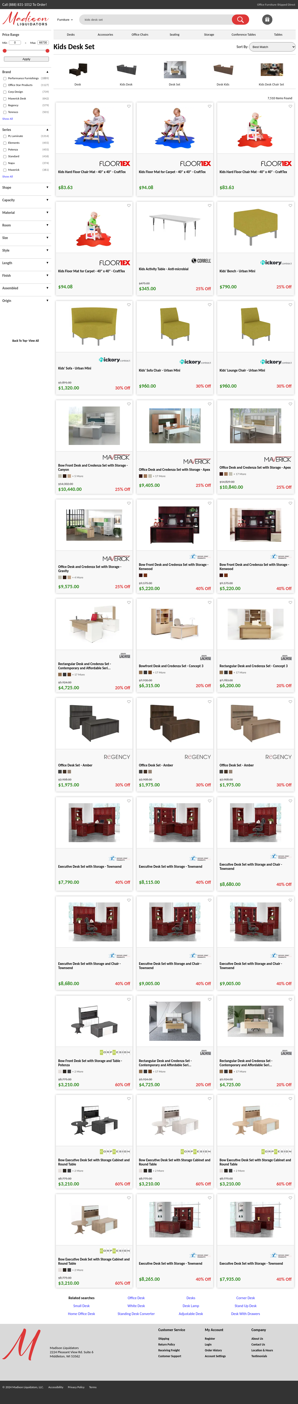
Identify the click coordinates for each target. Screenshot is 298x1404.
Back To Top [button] (19, 340)
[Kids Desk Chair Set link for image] (271, 71)
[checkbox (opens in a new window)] (4, 78)
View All (34, 340)
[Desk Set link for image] (174, 71)
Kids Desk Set (74, 46)
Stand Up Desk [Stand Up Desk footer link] (246, 1306)
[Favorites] (279, 23)
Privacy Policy (76, 1387)
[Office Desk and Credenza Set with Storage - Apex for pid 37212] (255, 442)
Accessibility (55, 1387)
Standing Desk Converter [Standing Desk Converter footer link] (136, 1314)
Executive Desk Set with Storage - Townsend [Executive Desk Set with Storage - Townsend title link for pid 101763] (90, 866)
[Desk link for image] (78, 71)
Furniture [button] (65, 20)
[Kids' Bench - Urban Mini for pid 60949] (255, 247)
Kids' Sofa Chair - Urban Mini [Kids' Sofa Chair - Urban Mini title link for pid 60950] (159, 370)
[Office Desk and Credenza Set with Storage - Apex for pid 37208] (174, 442)
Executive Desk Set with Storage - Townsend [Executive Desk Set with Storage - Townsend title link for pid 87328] (251, 1263)
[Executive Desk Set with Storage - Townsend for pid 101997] (174, 841)
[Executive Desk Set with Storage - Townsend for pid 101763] (94, 841)
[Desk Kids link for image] (223, 71)
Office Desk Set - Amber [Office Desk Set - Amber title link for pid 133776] (237, 765)
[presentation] (25, 72)
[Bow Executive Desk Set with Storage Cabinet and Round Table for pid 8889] (94, 1235)
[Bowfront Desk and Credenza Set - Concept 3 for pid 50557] (174, 640)
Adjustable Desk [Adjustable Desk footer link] (191, 1314)
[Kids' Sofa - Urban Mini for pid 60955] (94, 346)
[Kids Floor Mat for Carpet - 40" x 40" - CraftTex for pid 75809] (94, 247)
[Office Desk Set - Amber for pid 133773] (174, 742)
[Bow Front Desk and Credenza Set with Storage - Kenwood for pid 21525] (174, 543)
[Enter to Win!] (267, 23)
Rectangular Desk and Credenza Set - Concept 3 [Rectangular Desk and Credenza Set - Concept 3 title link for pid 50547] (254, 666)
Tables (278, 35)
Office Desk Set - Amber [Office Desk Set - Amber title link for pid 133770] (75, 765)
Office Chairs (140, 35)
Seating (174, 35)
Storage (209, 35)
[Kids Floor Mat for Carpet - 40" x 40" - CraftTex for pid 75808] (174, 148)
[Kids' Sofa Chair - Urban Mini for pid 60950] (174, 346)
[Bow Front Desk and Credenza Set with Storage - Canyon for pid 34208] (94, 443)
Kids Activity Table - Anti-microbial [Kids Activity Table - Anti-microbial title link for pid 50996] (164, 269)
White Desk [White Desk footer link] (136, 1306)
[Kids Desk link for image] (126, 71)
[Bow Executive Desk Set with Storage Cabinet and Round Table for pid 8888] (255, 1136)
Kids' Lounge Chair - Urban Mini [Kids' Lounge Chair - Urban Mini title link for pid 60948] (242, 370)
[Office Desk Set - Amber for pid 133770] (94, 741)
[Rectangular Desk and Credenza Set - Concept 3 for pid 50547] (256, 638)
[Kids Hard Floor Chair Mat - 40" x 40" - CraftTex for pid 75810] (94, 148)
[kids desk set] (158, 19)
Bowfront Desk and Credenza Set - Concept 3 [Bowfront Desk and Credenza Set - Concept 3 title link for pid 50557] (171, 666)
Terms (93, 1387)
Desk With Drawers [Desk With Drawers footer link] (245, 1314)
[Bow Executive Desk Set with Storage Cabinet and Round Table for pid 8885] (174, 1136)
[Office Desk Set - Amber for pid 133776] (255, 742)
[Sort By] (272, 46)
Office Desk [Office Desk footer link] (136, 1298)
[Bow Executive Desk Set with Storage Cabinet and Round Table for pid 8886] (94, 1136)
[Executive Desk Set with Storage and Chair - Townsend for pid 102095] (94, 940)
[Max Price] (43, 43)
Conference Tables (244, 35)
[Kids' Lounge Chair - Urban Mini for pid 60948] (255, 346)
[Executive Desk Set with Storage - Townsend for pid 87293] (174, 1236)
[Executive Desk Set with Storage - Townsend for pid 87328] (255, 1236)
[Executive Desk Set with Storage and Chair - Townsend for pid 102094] (255, 841)
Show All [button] (7, 118)
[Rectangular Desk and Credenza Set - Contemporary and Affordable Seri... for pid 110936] (256, 1035)
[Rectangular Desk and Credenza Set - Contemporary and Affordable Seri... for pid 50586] (174, 1039)
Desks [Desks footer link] (190, 1298)
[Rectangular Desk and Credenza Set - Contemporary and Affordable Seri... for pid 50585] (94, 642)
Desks (71, 35)
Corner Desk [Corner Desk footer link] (245, 1298)
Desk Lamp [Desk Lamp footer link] (191, 1306)
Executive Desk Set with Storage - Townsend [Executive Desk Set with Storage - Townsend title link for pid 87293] (170, 1263)
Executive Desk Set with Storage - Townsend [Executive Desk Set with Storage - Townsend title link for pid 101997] (170, 866)
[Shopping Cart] (290, 19)
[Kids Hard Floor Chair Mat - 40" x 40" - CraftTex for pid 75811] (256, 148)
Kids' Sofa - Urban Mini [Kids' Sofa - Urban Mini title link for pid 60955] (74, 368)
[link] (290, 19)
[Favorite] (129, 106)
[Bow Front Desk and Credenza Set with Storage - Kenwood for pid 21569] (255, 540)
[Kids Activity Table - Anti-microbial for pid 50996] (175, 241)
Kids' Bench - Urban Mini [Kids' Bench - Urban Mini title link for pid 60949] (237, 271)
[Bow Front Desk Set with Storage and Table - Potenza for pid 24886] (94, 1039)
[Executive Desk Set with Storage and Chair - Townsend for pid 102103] (255, 940)
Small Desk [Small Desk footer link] (81, 1306)
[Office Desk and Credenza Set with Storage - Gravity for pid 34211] (94, 539)
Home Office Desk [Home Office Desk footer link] (81, 1314)
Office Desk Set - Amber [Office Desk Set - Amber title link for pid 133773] (156, 765)
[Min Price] (15, 43)
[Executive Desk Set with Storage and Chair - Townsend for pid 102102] (174, 940)
